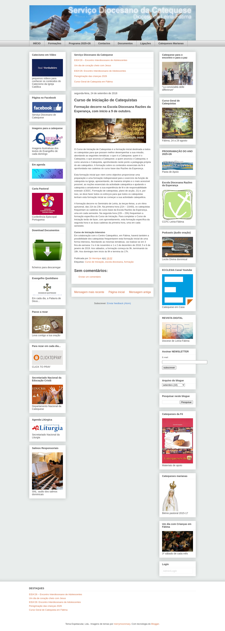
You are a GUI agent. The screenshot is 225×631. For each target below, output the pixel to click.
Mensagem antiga (140, 292)
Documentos (125, 43)
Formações (54, 43)
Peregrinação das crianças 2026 (90, 76)
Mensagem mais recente (89, 292)
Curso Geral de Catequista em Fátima (93, 81)
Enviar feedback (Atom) (119, 303)
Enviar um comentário (90, 276)
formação (129, 262)
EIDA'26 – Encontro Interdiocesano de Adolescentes (100, 60)
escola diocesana (114, 262)
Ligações (145, 43)
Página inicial (116, 292)
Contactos (104, 43)
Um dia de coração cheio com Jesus (92, 65)
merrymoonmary (122, 624)
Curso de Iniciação (94, 262)
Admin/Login (170, 571)
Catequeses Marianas (171, 43)
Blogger (155, 624)
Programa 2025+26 (80, 43)
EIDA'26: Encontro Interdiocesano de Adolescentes (100, 71)
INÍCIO (37, 43)
